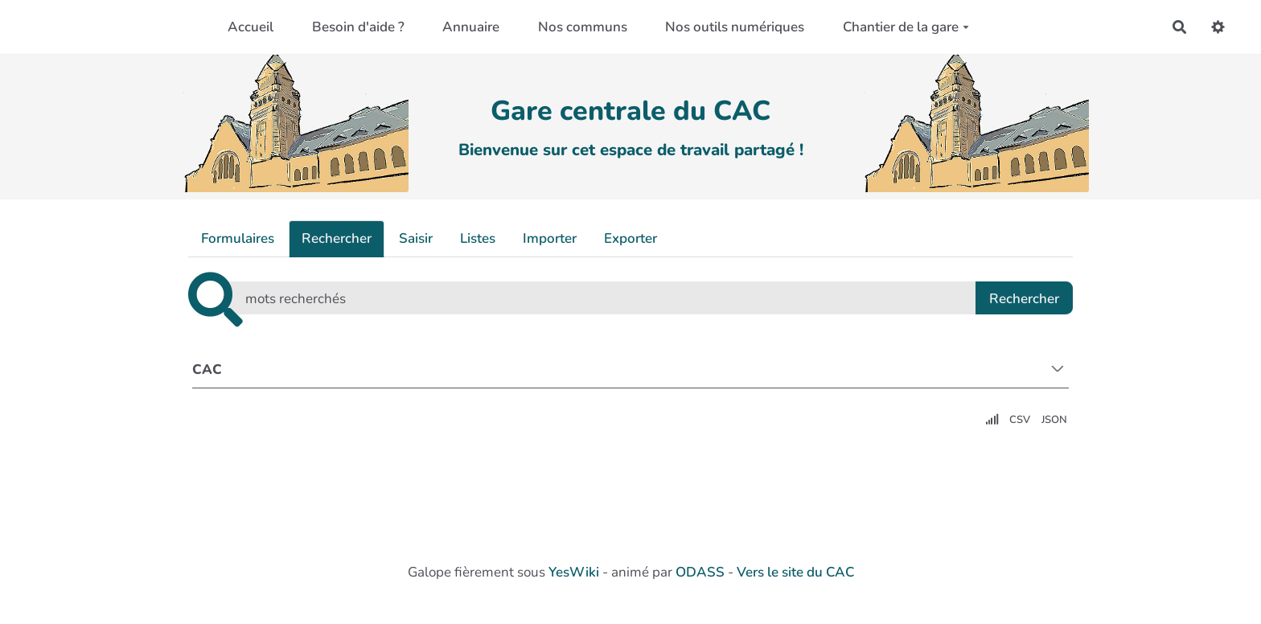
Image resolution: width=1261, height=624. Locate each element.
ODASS (700, 572)
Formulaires (237, 238)
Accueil (250, 27)
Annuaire (470, 27)
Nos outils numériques (734, 27)
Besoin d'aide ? (358, 27)
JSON (1054, 420)
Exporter (630, 238)
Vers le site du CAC (795, 572)
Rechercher (337, 238)
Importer (550, 238)
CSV (1019, 420)
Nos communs (582, 27)
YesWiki (573, 572)
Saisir (416, 238)
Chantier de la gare (906, 27)
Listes (477, 238)
